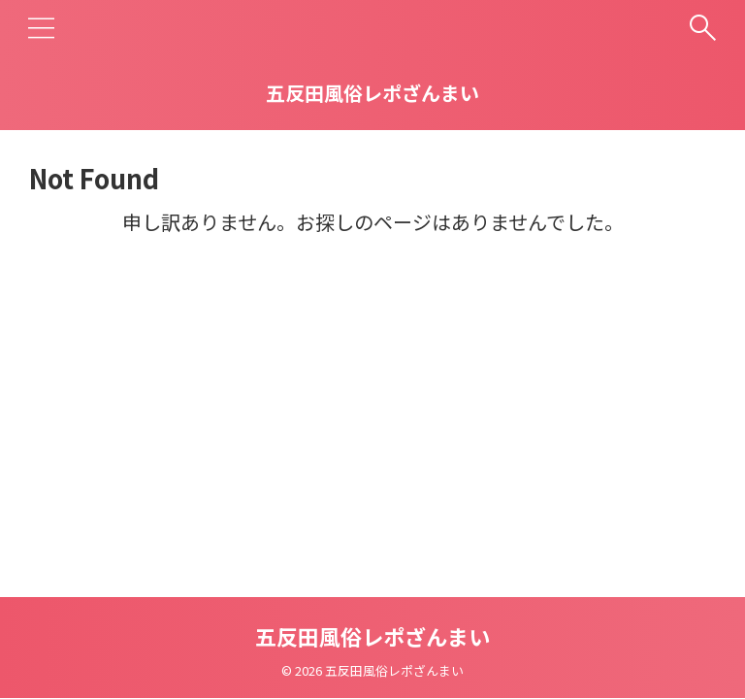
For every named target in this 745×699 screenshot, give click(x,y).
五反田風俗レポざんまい (372, 93)
